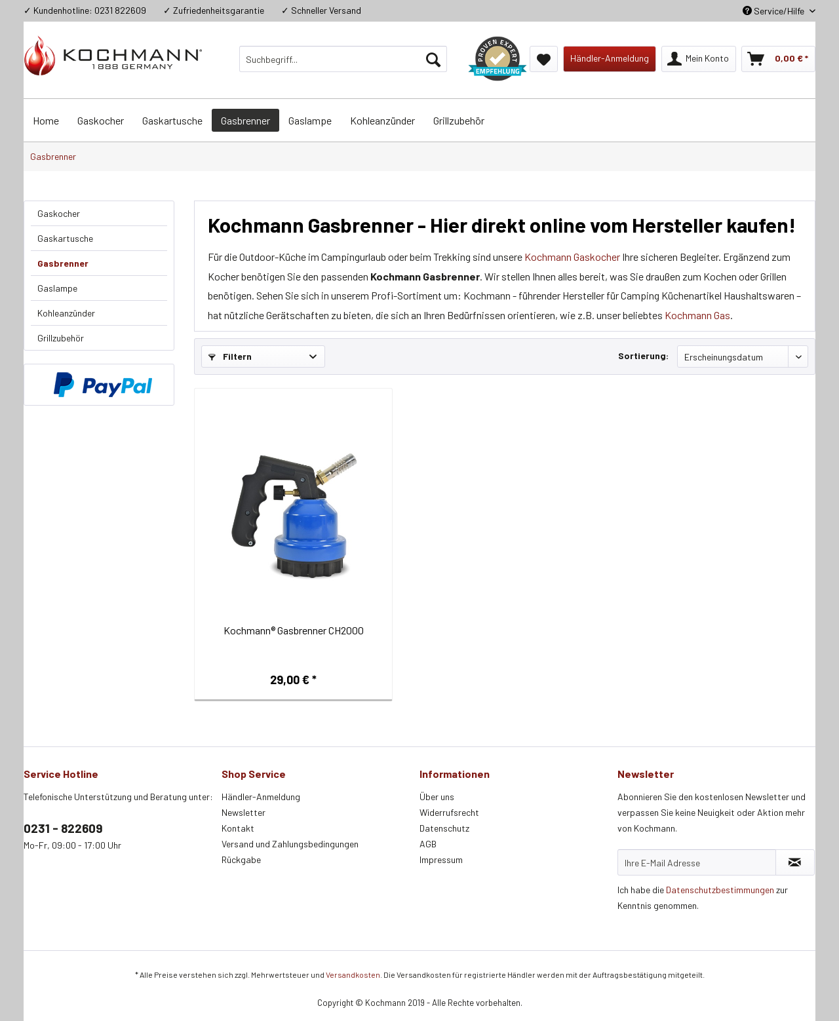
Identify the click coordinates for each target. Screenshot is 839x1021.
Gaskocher (58, 213)
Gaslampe (57, 288)
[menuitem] (343, 59)
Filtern (230, 356)
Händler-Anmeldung (261, 796)
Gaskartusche (65, 238)
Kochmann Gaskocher (572, 256)
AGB (428, 843)
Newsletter (243, 812)
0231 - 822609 (63, 828)
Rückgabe (241, 859)
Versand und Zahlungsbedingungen (290, 843)
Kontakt (238, 828)
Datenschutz (444, 828)
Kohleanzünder (66, 312)
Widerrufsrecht (449, 812)
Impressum (441, 859)
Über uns (437, 796)
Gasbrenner (62, 263)
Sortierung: (643, 355)
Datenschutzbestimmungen (720, 889)
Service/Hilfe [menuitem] (774, 10)
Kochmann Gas (697, 315)
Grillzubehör (60, 337)
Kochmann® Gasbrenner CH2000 (294, 630)
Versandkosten (353, 974)
